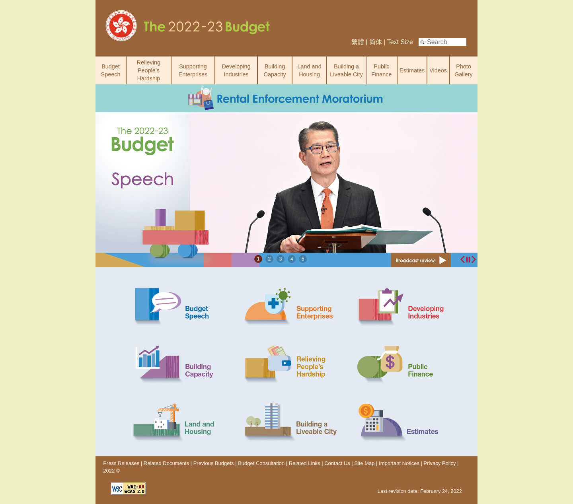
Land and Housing (310, 70)
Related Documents (166, 463)
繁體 (357, 42)
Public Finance (381, 70)
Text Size (400, 42)
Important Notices (399, 463)
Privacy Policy (441, 463)
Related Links (304, 463)
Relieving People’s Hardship (148, 70)
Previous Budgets (213, 463)
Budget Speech (111, 70)
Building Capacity (275, 70)
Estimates (412, 70)
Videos (438, 70)
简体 (375, 42)
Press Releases (121, 463)
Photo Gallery (463, 70)
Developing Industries (236, 70)
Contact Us (337, 463)
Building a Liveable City (346, 70)
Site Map (364, 463)
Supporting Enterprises (193, 70)
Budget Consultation (261, 463)
